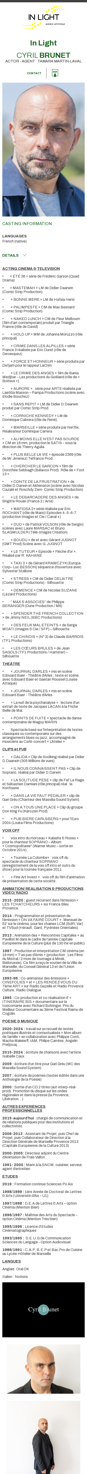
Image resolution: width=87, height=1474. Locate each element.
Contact (34, 73)
